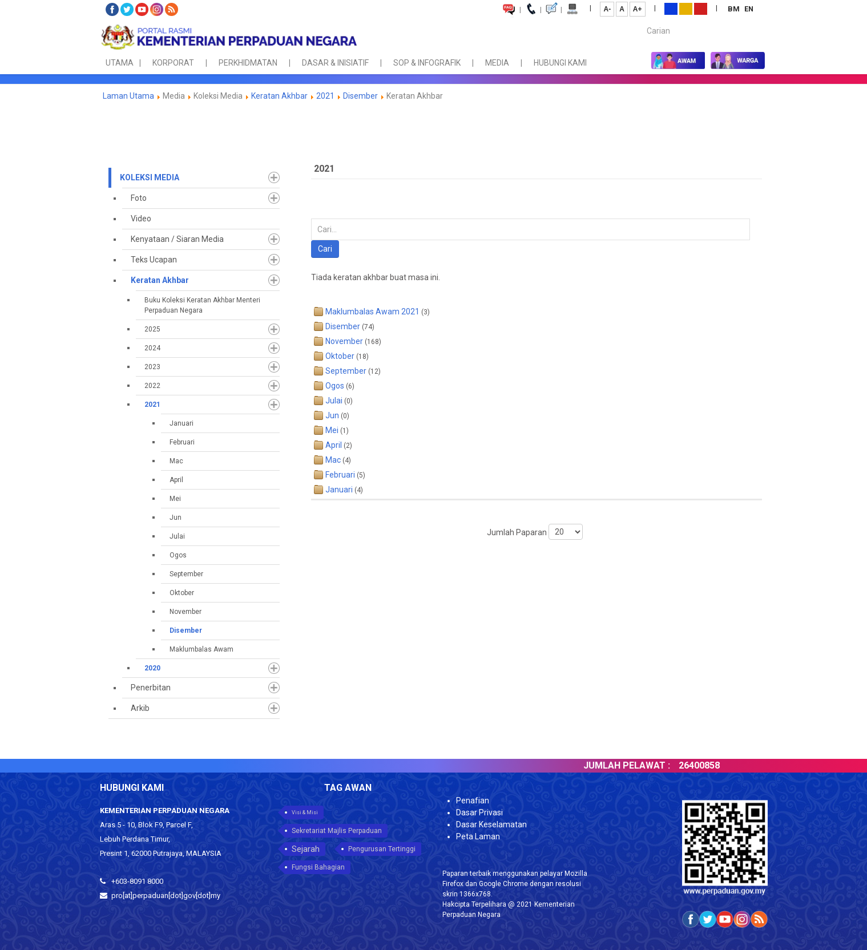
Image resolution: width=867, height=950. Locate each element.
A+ (637, 9)
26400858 (710, 765)
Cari (325, 248)
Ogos (178, 555)
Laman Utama (128, 95)
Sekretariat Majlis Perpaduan (337, 831)
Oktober (182, 593)
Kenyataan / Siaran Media (177, 239)
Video (141, 218)
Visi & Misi (305, 812)
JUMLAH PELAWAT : (637, 765)
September (186, 574)
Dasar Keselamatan (491, 824)
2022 (152, 386)
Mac (176, 461)
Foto (139, 198)
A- (607, 9)
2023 (152, 367)
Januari (181, 423)
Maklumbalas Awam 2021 (372, 311)
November (185, 612)
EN (748, 9)
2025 (152, 329)
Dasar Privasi (479, 812)
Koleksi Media (149, 177)
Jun (176, 518)
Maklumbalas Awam (201, 649)
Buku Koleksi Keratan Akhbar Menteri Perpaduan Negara (202, 305)
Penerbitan (151, 687)
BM (734, 9)
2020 (152, 668)
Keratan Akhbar (280, 95)
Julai (177, 536)
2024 (152, 348)
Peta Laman (478, 836)
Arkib (140, 708)
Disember (360, 95)
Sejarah (306, 849)
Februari (182, 442)
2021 (325, 95)
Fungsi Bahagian (318, 867)
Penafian (472, 800)
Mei (175, 499)
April (176, 480)
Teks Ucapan (154, 259)
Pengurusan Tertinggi (382, 849)
